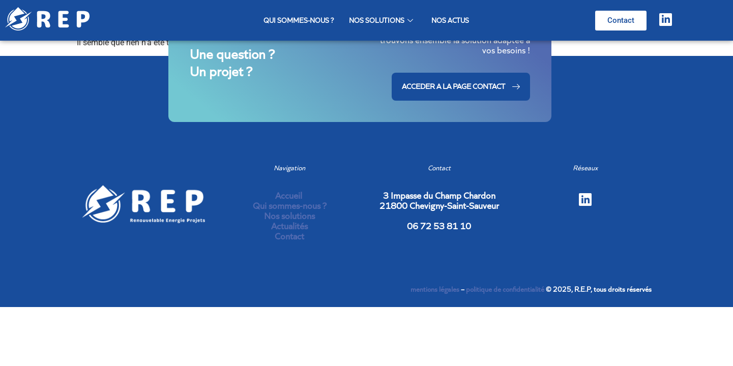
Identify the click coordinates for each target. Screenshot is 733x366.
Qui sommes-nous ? (298, 20)
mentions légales (435, 289)
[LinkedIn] (665, 19)
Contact (289, 236)
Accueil (289, 195)
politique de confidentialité (505, 289)
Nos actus (450, 20)
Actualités (289, 226)
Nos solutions (381, 20)
